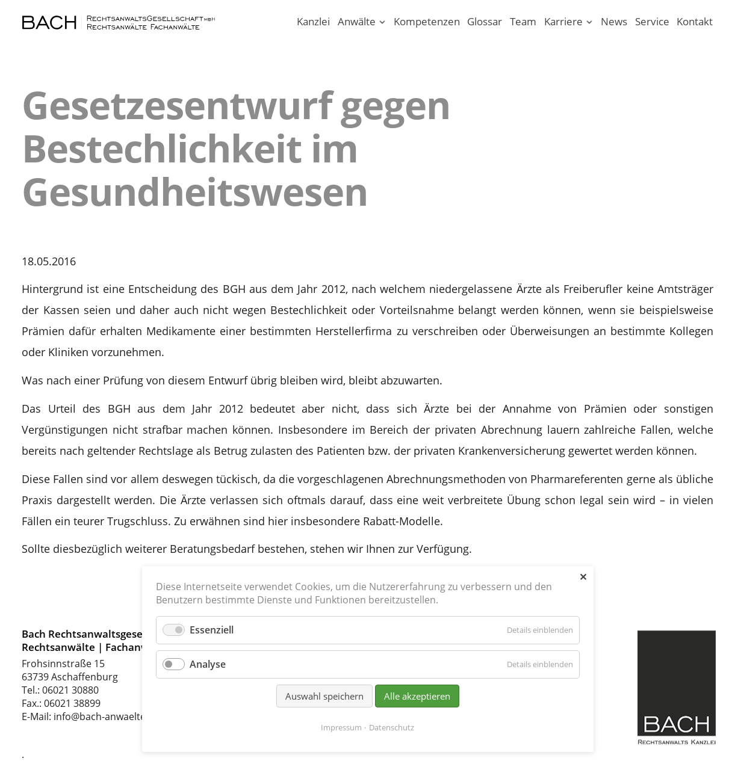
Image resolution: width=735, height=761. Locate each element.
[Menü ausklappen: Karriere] (590, 22)
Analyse (208, 664)
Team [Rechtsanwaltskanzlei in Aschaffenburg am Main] (523, 21)
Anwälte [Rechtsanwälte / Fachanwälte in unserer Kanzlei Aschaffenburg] (357, 21)
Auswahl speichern (324, 696)
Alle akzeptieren (417, 696)
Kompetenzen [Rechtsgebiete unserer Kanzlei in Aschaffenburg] (427, 21)
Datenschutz (391, 727)
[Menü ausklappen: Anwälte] (382, 22)
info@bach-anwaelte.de (107, 716)
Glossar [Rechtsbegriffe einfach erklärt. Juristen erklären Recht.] (484, 21)
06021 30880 (70, 690)
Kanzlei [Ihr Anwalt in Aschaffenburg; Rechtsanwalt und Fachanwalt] (313, 21)
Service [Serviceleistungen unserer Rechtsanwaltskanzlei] (652, 21)
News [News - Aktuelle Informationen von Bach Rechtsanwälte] (614, 21)
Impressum (341, 727)
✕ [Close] (583, 577)
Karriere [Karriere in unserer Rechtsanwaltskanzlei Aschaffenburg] (563, 21)
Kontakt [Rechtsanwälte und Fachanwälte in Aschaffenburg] (695, 21)
